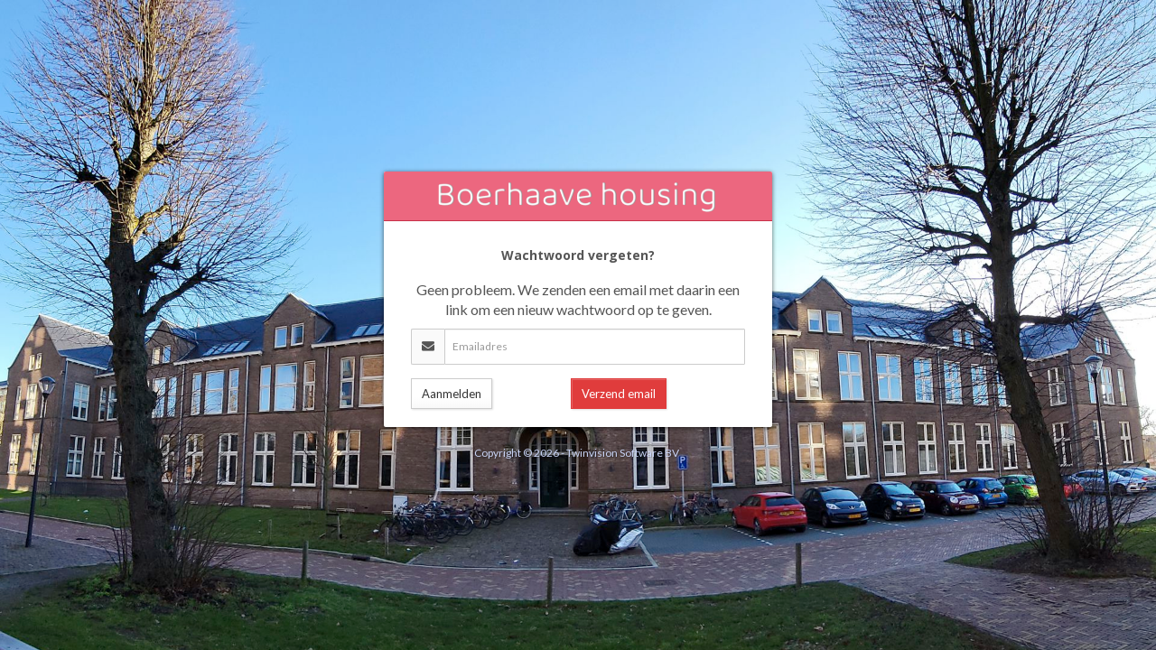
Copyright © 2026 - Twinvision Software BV (576, 453)
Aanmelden (451, 393)
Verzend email (619, 393)
